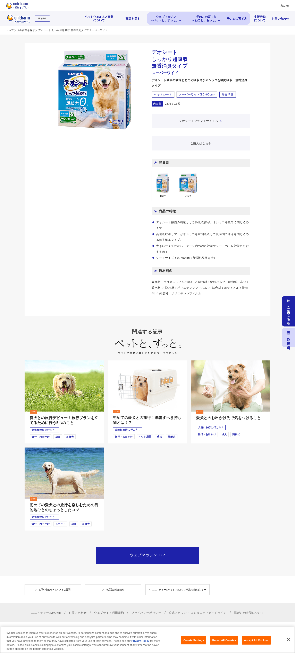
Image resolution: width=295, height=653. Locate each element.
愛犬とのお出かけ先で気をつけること (228, 418)
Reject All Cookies (224, 643)
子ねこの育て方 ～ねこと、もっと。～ (206, 18)
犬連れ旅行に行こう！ (44, 430)
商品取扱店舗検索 (115, 589)
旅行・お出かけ (41, 436)
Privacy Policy (140, 643)
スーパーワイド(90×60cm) (197, 94)
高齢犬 (70, 436)
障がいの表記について (249, 612)
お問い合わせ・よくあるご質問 (54, 589)
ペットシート (163, 94)
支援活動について (260, 18)
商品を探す (133, 18)
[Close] (288, 642)
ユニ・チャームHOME (46, 612)
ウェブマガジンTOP (147, 555)
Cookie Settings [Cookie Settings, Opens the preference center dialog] (193, 643)
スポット (60, 524)
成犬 (57, 436)
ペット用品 (144, 436)
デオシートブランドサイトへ (199, 120)
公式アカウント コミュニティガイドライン (198, 612)
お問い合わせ (280, 18)
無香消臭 (228, 94)
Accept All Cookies (256, 643)
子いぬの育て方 (237, 18)
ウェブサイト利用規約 (109, 612)
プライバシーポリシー (146, 612)
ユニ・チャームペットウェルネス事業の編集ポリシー (179, 589)
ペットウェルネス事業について (99, 18)
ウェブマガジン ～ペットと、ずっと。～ (166, 18)
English (42, 18)
